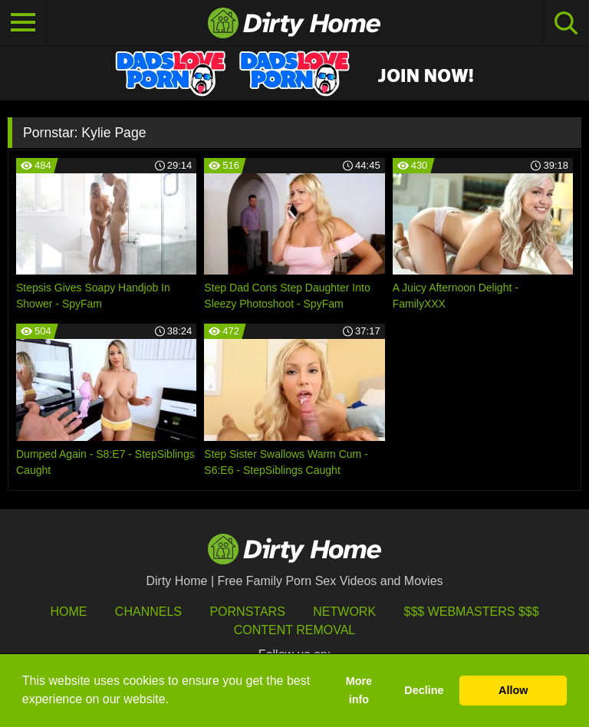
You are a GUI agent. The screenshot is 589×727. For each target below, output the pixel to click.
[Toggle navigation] (23, 23)
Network (344, 611)
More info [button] (359, 690)
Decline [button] (423, 690)
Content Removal (295, 630)
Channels (148, 611)
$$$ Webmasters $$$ (471, 611)
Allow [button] (513, 690)
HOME (68, 611)
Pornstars (247, 611)
